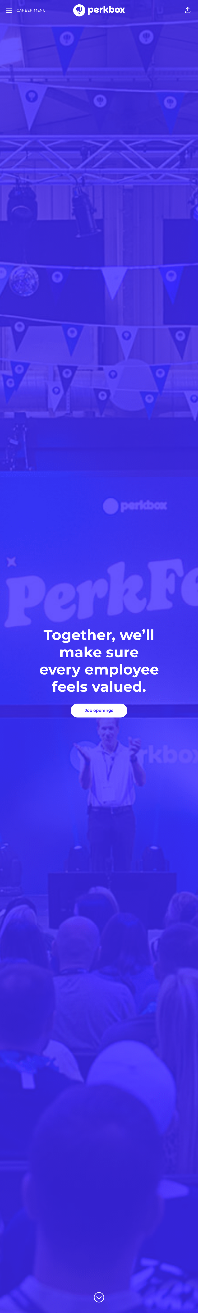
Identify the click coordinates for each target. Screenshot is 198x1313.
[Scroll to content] (99, 1297)
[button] (187, 10)
